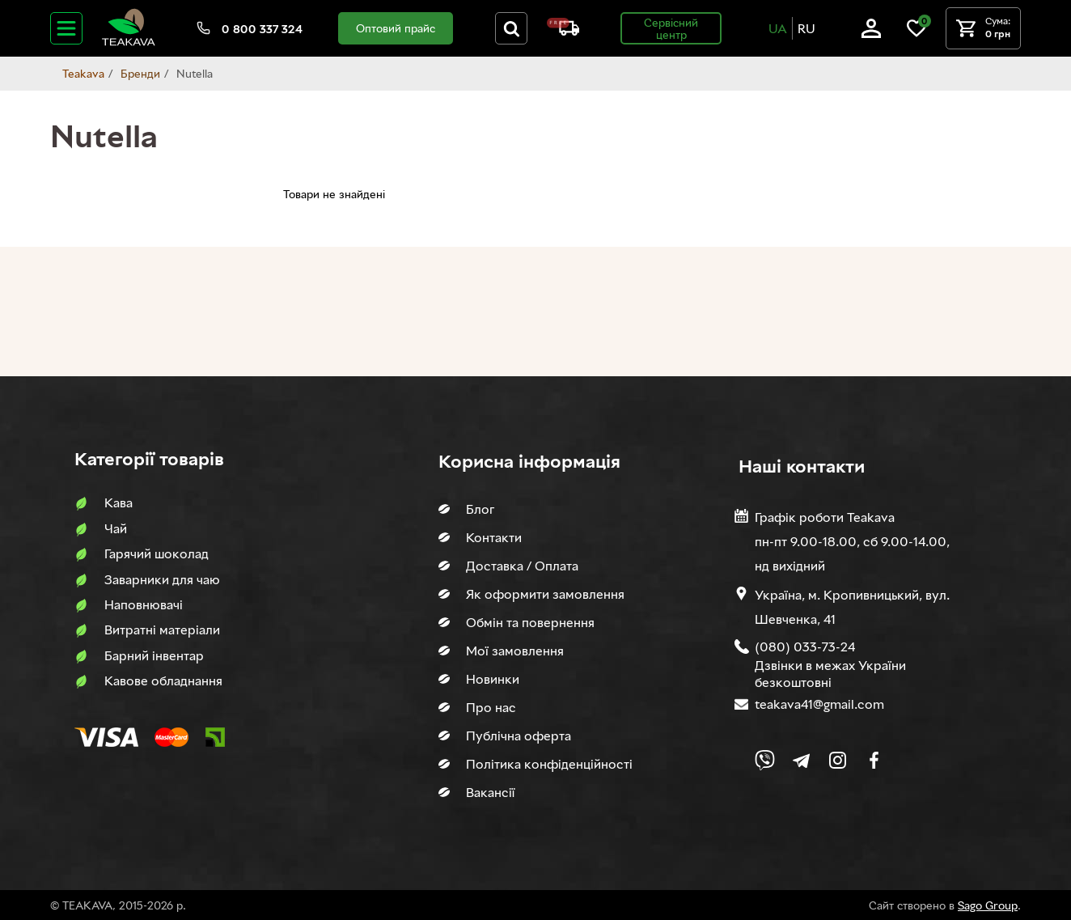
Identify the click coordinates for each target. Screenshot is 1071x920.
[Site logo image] (128, 42)
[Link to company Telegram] (801, 760)
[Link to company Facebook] (874, 760)
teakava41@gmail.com (819, 704)
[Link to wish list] (916, 33)
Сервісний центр (671, 28)
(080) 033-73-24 (805, 646)
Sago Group (988, 905)
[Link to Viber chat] (765, 760)
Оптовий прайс (395, 28)
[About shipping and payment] (563, 31)
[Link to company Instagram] (838, 760)
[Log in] (871, 33)
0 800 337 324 (262, 29)
